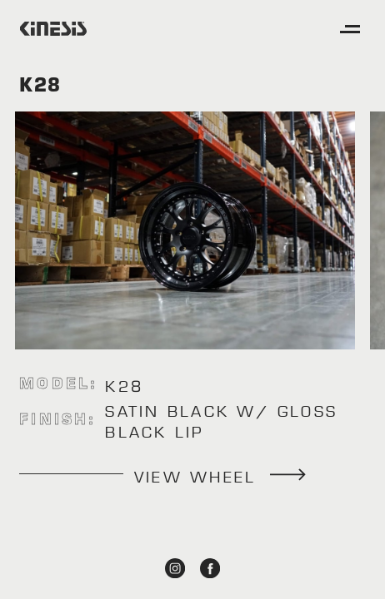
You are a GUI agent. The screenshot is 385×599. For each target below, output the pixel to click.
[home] (53, 29)
